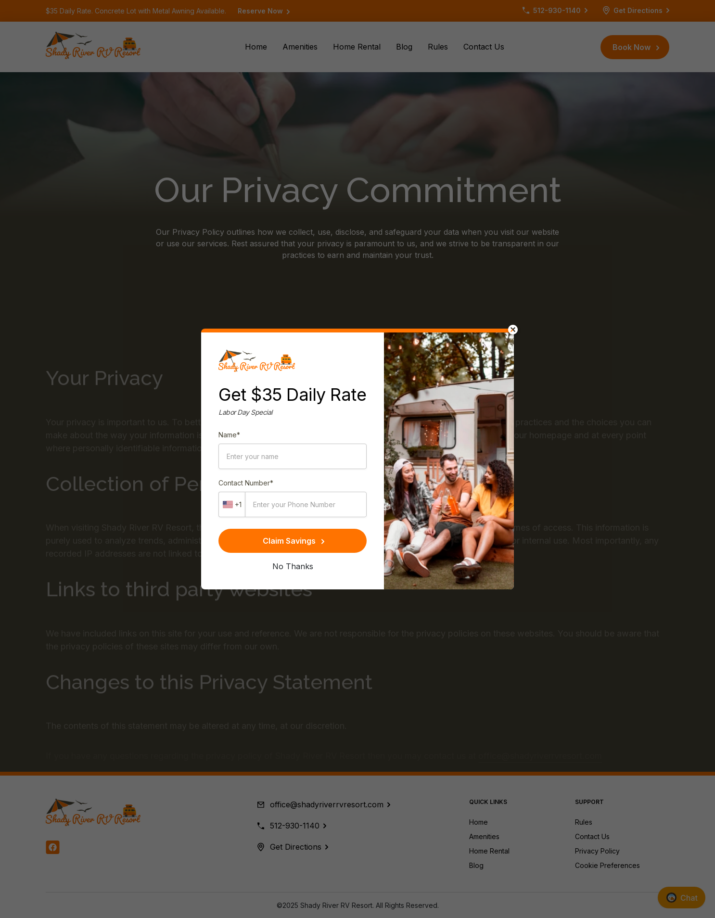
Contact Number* (245, 483)
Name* (229, 435)
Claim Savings (293, 541)
